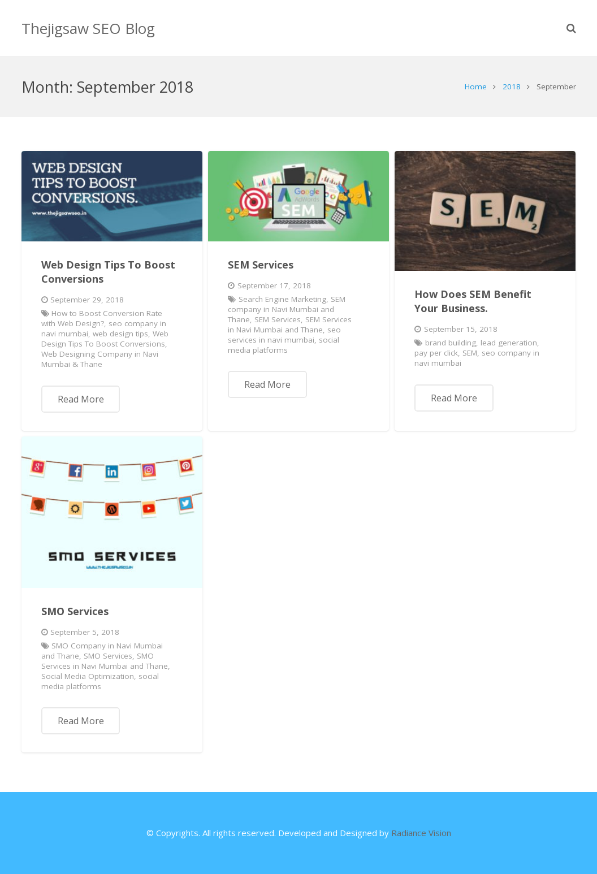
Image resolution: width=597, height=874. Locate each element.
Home (476, 86)
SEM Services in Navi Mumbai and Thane (290, 324)
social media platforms (283, 345)
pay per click (436, 353)
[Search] (571, 28)
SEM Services (260, 264)
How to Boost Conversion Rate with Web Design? (102, 318)
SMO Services (75, 611)
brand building (450, 343)
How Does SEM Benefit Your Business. (472, 301)
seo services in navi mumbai (284, 334)
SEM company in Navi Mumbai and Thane (286, 309)
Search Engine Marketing (282, 299)
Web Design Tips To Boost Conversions (104, 338)
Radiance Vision (421, 832)
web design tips (120, 333)
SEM (469, 353)
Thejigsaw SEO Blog (88, 28)
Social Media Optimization (87, 676)
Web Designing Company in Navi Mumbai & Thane (99, 359)
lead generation (509, 343)
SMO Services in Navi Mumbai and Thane (104, 661)
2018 (512, 86)
